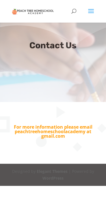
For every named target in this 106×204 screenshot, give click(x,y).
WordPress (53, 178)
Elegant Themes (52, 171)
